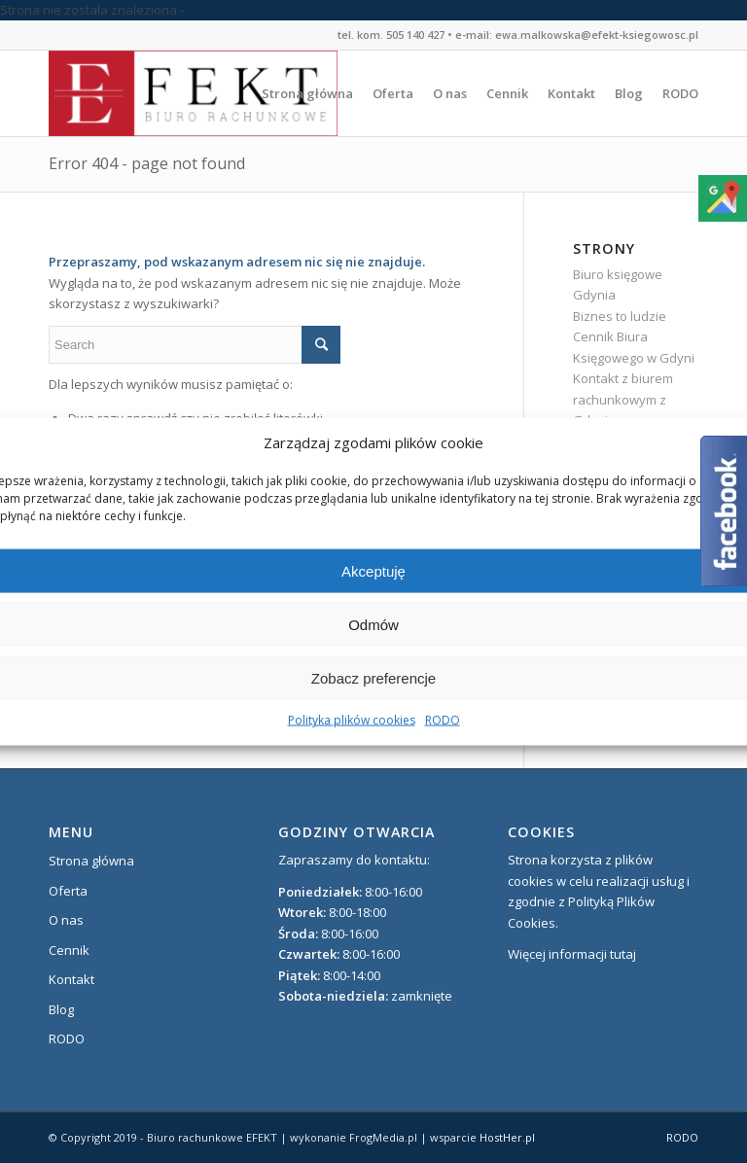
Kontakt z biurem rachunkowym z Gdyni (623, 399)
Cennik (69, 950)
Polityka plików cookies (351, 720)
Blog (61, 1009)
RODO (442, 720)
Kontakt (71, 979)
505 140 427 (415, 34)
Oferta (68, 890)
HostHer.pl (507, 1137)
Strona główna (91, 860)
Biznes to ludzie (619, 316)
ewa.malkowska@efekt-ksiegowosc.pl (596, 34)
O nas (66, 920)
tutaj (623, 954)
